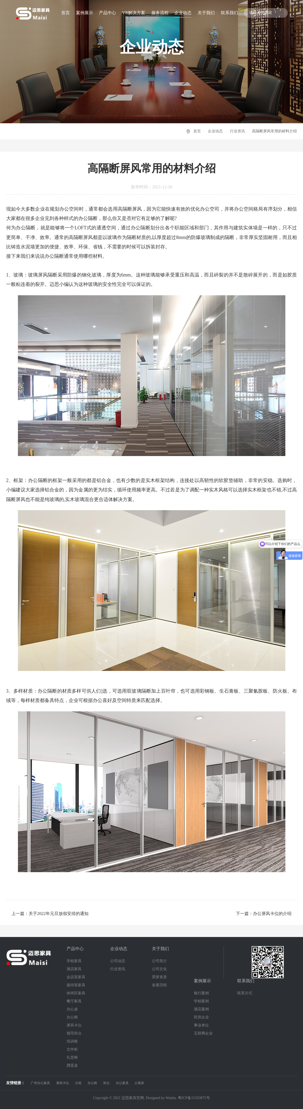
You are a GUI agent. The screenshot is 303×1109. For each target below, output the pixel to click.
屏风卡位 (74, 1025)
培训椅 (72, 1041)
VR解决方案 (133, 12)
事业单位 (201, 1025)
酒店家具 (74, 969)
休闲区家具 (76, 993)
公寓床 (139, 1083)
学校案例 (201, 1001)
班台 (106, 1083)
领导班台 (74, 1033)
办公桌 (72, 1009)
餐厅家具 (74, 1001)
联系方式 (244, 993)
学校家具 (74, 961)
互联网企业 (203, 1033)
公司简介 (159, 961)
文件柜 (72, 1049)
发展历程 (159, 985)
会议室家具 (76, 977)
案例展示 (84, 12)
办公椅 (72, 1017)
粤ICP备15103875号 (194, 1098)
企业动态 (182, 12)
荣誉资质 (159, 977)
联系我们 (229, 12)
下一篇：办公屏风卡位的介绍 (264, 913)
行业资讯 (237, 131)
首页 (65, 12)
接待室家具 (76, 985)
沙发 (78, 1083)
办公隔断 (25, 227)
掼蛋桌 (72, 1065)
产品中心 (107, 12)
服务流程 (159, 12)
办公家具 (122, 1083)
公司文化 (159, 969)
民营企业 (201, 1017)
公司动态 (117, 961)
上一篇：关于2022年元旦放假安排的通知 (50, 913)
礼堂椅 (72, 1057)
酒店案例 (201, 1009)
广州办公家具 (40, 1083)
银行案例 (201, 993)
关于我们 (206, 12)
